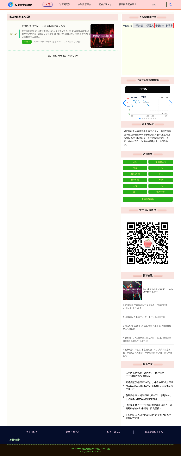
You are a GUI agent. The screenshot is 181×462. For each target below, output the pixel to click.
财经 (161, 174)
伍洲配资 (26, 42)
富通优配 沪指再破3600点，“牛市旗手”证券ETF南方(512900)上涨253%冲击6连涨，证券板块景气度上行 (149, 385)
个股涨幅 (127, 26)
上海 (135, 186)
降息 (161, 168)
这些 (135, 162)
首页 (47, 4)
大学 (161, 180)
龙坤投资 (160, 192)
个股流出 (159, 25)
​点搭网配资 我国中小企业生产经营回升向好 (145, 317)
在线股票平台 (84, 4)
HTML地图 (105, 449)
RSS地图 (96, 449)
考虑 (135, 168)
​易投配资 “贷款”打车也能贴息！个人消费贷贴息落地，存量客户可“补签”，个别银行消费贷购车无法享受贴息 (147, 352)
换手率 (169, 25)
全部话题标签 (147, 199)
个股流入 (149, 25)
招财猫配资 (135, 174)
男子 (135, 192)
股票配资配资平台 (128, 4)
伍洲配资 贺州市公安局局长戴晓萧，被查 (44, 26)
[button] (124, 103)
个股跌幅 (138, 25)
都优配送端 (160, 162)
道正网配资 (64, 4)
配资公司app (105, 4)
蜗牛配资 (135, 180)
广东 (161, 186)
